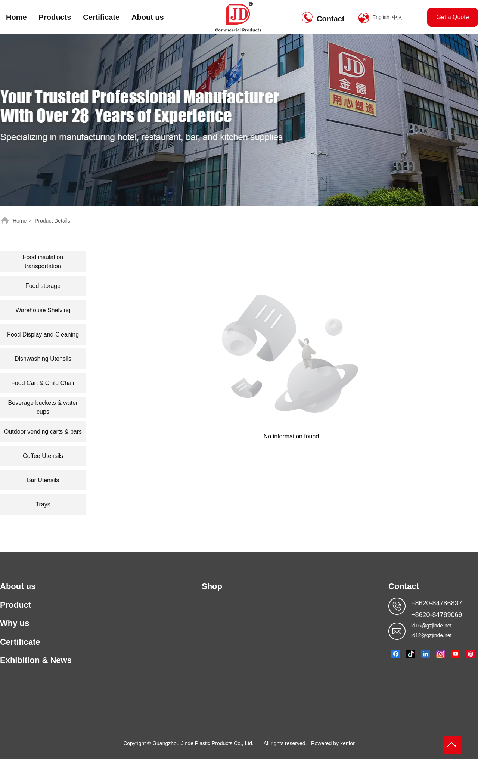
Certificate (101, 17)
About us (147, 17)
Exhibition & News (36, 660)
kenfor (347, 743)
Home (16, 17)
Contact (330, 19)
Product (15, 605)
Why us (14, 623)
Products (55, 17)
